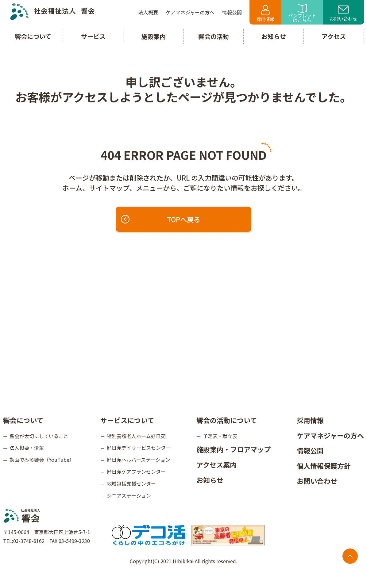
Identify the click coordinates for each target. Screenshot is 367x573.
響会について (23, 420)
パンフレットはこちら (302, 13)
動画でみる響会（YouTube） (42, 459)
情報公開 (310, 450)
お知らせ (209, 480)
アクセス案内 (216, 464)
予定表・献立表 (220, 436)
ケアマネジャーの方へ (330, 435)
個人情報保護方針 (324, 466)
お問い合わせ (343, 14)
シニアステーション (129, 495)
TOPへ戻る (161, 219)
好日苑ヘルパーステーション (138, 459)
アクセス (334, 36)
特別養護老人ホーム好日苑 (136, 436)
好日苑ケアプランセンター (136, 471)
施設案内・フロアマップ (233, 449)
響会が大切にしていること (39, 436)
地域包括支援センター (131, 483)
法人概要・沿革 (27, 447)
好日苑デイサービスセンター (139, 447)
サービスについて (127, 420)
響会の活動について (226, 420)
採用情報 (265, 13)
